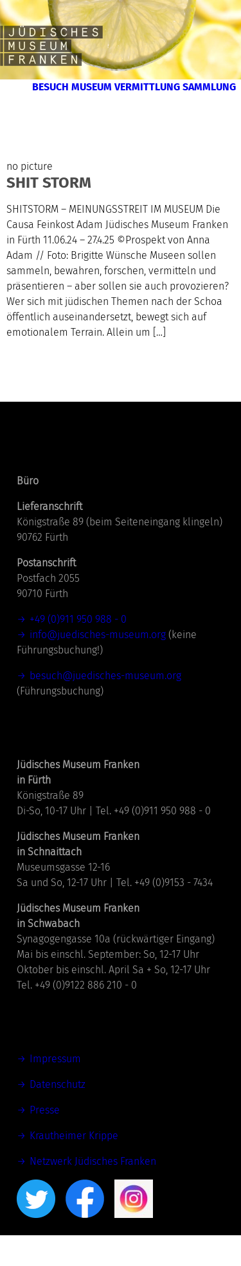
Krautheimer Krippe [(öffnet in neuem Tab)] (74, 1166)
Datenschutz (57, 1115)
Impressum (55, 1089)
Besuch (132, 91)
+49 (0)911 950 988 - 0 (78, 650)
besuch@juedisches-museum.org (105, 706)
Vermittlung (94, 114)
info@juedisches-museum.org (98, 665)
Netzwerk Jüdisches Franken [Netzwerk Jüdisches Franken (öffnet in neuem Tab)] (93, 1192)
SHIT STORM (48, 213)
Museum (205, 91)
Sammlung (196, 114)
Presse (45, 1141)
